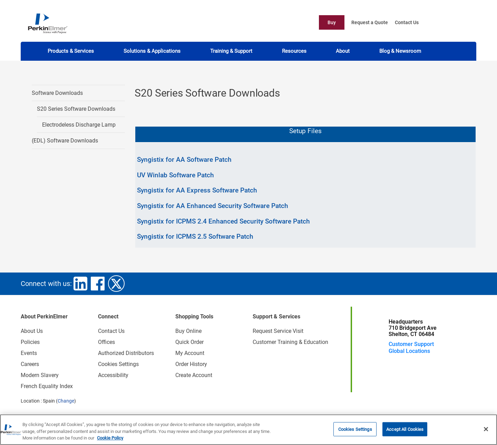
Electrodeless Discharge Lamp (79, 124)
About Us (32, 331)
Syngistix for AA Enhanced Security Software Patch (212, 206)
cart (445, 22)
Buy (332, 22)
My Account (189, 353)
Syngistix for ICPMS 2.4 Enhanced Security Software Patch (223, 221)
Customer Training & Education (290, 342)
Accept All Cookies (404, 429)
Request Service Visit (278, 331)
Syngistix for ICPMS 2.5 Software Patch (195, 236)
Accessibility (113, 375)
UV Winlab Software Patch (175, 175)
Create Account (193, 375)
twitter (116, 283)
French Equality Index (47, 386)
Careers (30, 364)
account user (461, 22)
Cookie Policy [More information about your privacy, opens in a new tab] (110, 438)
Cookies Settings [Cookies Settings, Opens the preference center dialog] (355, 429)
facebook (98, 283)
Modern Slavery (40, 375)
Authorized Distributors (126, 353)
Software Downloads (57, 93)
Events (29, 353)
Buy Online (188, 331)
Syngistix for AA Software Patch (184, 160)
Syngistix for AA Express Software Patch (197, 190)
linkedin (80, 283)
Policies (30, 342)
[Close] (486, 429)
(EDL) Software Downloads (65, 140)
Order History (191, 364)
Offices (106, 342)
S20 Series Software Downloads (76, 109)
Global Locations (409, 351)
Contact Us (407, 22)
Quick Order (189, 342)
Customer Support (411, 344)
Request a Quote (369, 22)
